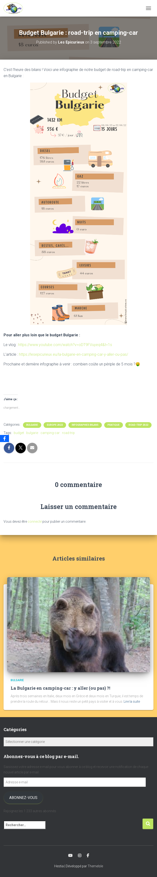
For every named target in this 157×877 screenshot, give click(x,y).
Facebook (87, 855)
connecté (35, 521)
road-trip (68, 433)
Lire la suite (132, 701)
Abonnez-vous (23, 797)
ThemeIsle (95, 866)
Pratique (114, 425)
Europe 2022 (55, 425)
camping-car (50, 433)
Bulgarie (32, 425)
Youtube (70, 855)
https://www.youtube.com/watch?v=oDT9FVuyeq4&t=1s (65, 344)
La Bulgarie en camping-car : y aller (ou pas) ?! (60, 688)
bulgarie (32, 433)
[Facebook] (4, 438)
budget (19, 433)
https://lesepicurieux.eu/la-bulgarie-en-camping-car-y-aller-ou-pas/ (73, 354)
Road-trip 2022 (138, 425)
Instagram (80, 855)
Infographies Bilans (85, 425)
